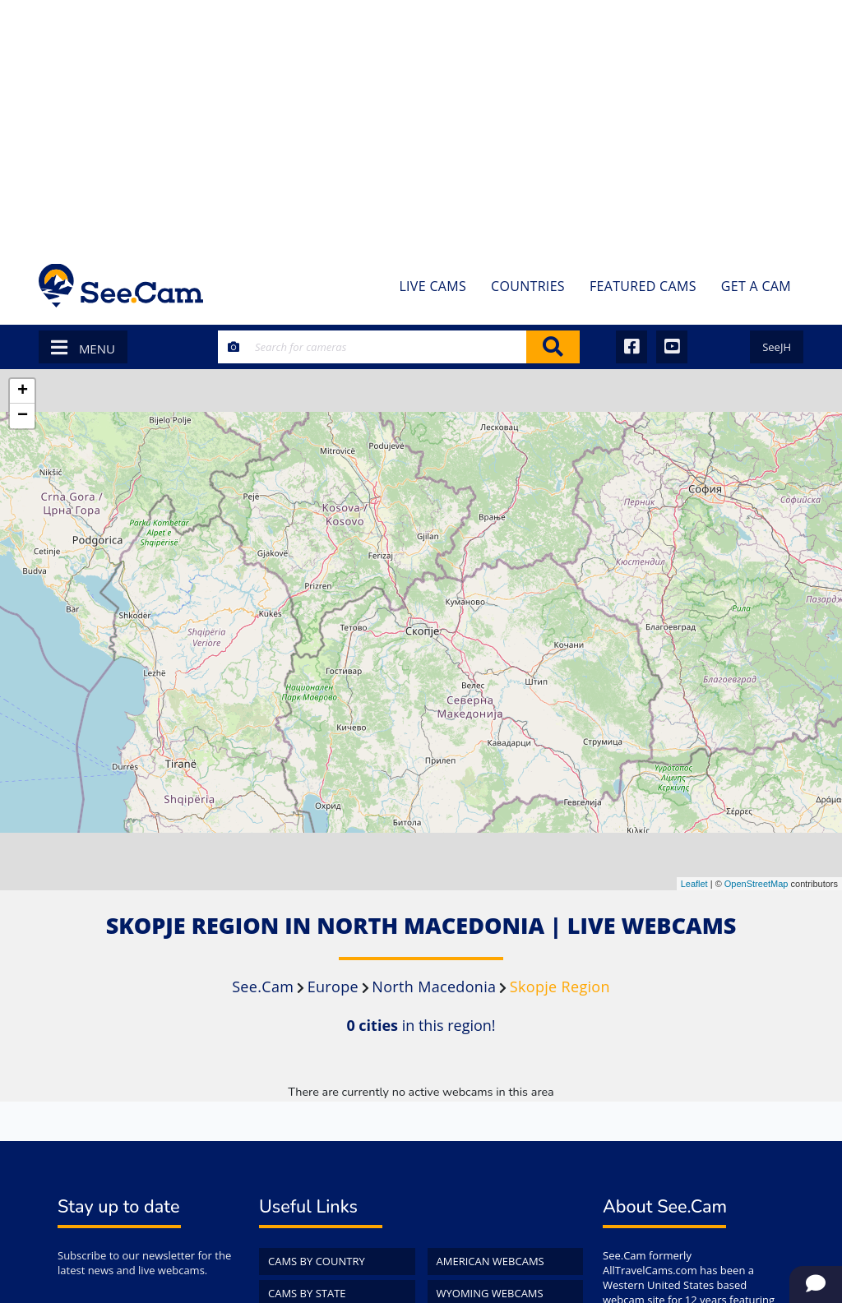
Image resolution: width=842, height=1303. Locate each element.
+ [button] (22, 391)
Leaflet (694, 884)
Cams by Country (316, 1261)
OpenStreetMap (756, 884)
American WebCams (490, 1261)
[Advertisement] (421, 123)
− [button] (22, 416)
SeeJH (776, 347)
